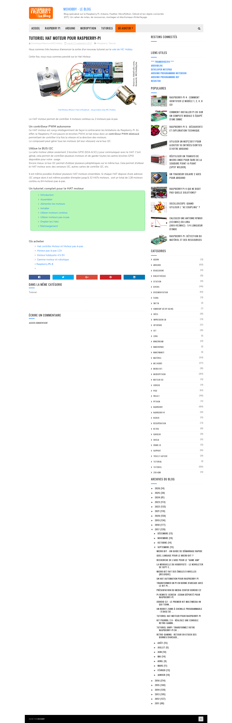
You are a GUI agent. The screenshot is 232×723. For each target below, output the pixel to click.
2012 (157, 698)
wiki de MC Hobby (122, 49)
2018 (157, 524)
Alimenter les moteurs (52, 203)
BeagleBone (158, 270)
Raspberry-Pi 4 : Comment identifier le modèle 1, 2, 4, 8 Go (186, 100)
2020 (158, 515)
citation (157, 281)
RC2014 (156, 418)
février (162, 670)
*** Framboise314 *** (162, 61)
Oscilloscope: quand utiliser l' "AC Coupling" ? (184, 205)
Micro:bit (157, 368)
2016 (157, 680)
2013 (157, 694)
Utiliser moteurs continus (54, 212)
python (156, 401)
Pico (155, 390)
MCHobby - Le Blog (77, 9)
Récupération (159, 423)
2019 (157, 520)
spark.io (157, 445)
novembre (163, 538)
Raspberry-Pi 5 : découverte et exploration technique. (186, 128)
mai (160, 656)
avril (161, 661)
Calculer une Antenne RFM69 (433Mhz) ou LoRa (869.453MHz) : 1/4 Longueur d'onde (186, 223)
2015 (157, 685)
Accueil (35, 28)
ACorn (156, 259)
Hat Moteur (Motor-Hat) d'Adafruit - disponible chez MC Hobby (87, 110)
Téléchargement (49, 226)
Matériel (157, 358)
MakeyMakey (158, 352)
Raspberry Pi (52, 28)
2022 (158, 506)
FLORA (155, 298)
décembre (163, 533)
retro (156, 429)
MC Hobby (157, 363)
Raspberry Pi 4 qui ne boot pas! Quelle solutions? (185, 190)
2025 (158, 492)
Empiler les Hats (49, 221)
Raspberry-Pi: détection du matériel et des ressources (185, 237)
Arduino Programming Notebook (169, 73)
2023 (158, 502)
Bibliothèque (159, 276)
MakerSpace (158, 347)
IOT (154, 330)
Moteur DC (158, 379)
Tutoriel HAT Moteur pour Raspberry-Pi (179, 616)
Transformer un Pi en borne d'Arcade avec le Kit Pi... (180, 584)
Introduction (47, 195)
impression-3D (159, 319)
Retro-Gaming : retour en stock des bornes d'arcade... (177, 636)
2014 (157, 689)
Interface (157, 325)
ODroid (156, 385)
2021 (157, 511)
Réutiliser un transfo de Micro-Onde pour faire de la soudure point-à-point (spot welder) (185, 161)
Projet (156, 396)
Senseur (157, 434)
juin (160, 652)
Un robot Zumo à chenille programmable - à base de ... (179, 610)
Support (157, 450)
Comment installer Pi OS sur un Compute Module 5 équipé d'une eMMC (186, 115)
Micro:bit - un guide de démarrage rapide (179, 551)
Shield (156, 440)
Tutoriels (107, 28)
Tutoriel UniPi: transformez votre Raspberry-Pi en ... (176, 629)
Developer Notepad (161, 69)
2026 (158, 488)
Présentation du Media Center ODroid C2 (179, 590)
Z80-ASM (157, 472)
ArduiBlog (157, 65)
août (161, 642)
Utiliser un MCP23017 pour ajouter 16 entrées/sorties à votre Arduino (185, 145)
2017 (157, 529)
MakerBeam (158, 341)
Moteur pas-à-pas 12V (49, 250)
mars (161, 665)
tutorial (157, 461)
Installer (44, 208)
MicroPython (88, 28)
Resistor (156, 81)
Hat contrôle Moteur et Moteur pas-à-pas (60, 246)
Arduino (70, 28)
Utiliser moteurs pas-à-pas (54, 217)
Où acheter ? (125, 28)
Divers (156, 287)
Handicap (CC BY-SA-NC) (163, 309)
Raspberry (102, 43)
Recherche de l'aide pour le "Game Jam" (178, 560)
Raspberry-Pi (159, 412)
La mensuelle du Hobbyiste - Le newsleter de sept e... (180, 566)
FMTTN (156, 303)
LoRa (155, 336)
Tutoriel (112, 43)
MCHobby (41, 719)
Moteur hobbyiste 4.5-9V (51, 255)
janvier (162, 674)
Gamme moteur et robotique (53, 259)
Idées (155, 314)
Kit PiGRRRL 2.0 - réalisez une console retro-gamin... (177, 621)
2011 (157, 703)
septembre (164, 547)
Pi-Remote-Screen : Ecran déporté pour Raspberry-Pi (178, 596)
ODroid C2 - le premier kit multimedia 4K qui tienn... (179, 603)
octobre (163, 542)
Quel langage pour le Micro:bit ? (175, 555)
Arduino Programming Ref (165, 77)
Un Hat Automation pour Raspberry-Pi (178, 578)
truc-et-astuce (160, 456)
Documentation (160, 292)
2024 (158, 497)
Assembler (46, 199)
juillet (162, 647)
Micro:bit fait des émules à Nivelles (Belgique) (176, 573)
